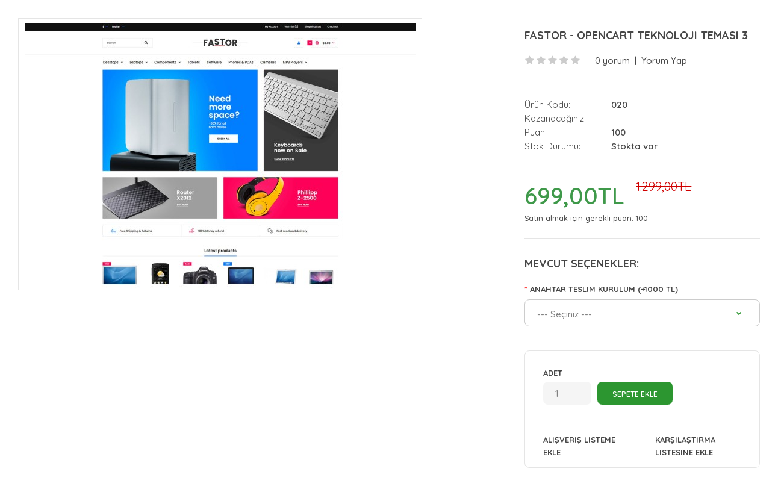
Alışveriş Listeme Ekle (579, 446)
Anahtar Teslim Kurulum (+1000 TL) (604, 289)
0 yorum (612, 60)
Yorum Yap (664, 60)
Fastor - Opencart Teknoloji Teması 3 (636, 35)
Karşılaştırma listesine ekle (685, 446)
